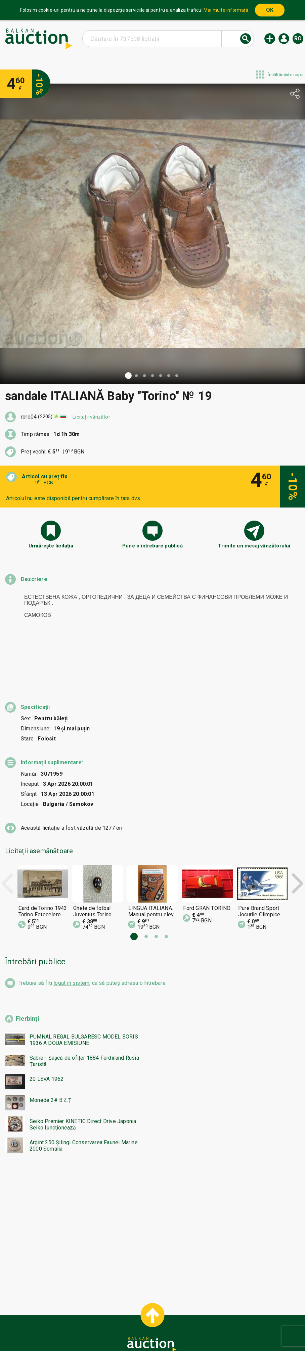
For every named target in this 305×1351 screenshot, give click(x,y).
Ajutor (151, 1317)
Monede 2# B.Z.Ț (51, 1052)
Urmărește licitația (51, 546)
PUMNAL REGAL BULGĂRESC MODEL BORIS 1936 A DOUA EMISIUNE (84, 991)
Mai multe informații (226, 10)
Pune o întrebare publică (152, 546)
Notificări (92, 1330)
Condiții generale (186, 1317)
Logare (283, 38)
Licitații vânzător (91, 417)
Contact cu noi (162, 1330)
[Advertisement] (152, 1176)
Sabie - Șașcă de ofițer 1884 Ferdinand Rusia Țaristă (84, 1012)
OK (269, 10)
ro (298, 38)
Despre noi (123, 1330)
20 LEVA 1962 (46, 1030)
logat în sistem (71, 934)
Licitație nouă (269, 38)
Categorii (125, 1317)
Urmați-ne (205, 1330)
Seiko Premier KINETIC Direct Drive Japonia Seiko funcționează (83, 1076)
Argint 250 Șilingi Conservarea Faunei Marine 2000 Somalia (84, 1097)
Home (99, 1317)
